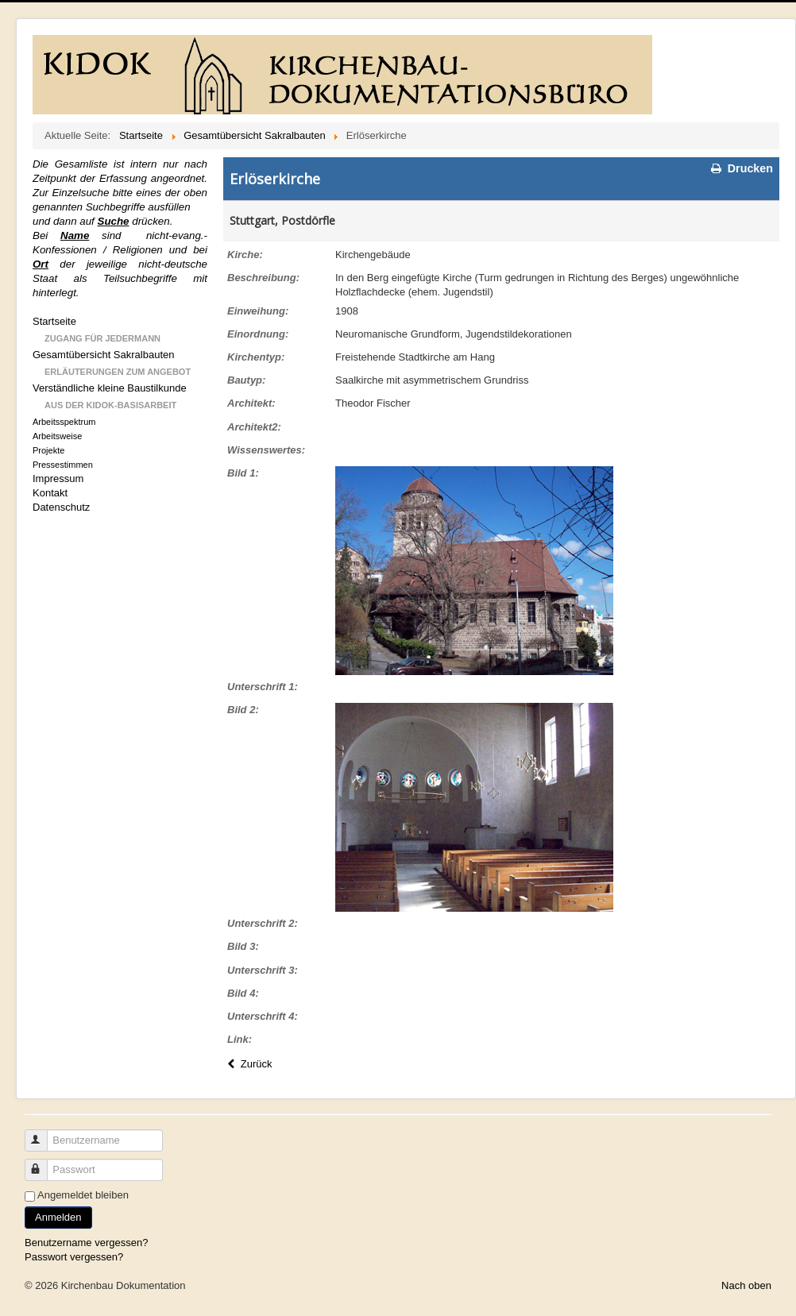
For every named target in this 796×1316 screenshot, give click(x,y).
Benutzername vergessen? (86, 1242)
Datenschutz (61, 507)
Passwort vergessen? (74, 1257)
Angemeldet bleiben (83, 1195)
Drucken (741, 168)
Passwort (43, 1163)
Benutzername (43, 1133)
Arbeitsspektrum (64, 421)
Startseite (54, 321)
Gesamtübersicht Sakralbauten (103, 355)
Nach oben (746, 1285)
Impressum (58, 478)
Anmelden (58, 1217)
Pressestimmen (63, 464)
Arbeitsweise (57, 436)
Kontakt (50, 493)
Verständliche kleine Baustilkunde (110, 388)
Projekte (48, 450)
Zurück (247, 1064)
